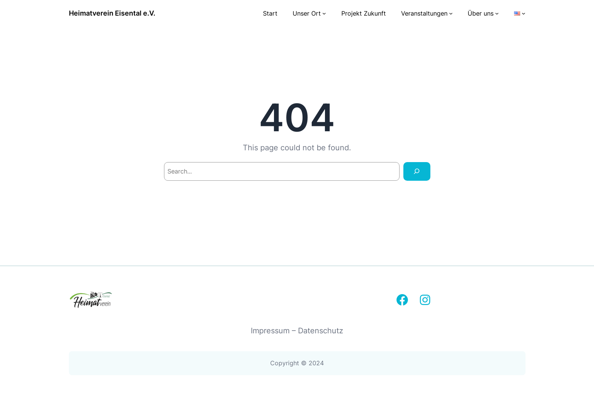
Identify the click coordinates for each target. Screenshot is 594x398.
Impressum (271, 330)
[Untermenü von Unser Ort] (324, 13)
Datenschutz (320, 330)
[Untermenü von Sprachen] (524, 13)
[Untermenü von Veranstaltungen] (451, 13)
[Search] (416, 171)
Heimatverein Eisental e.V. (112, 13)
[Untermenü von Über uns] (497, 13)
